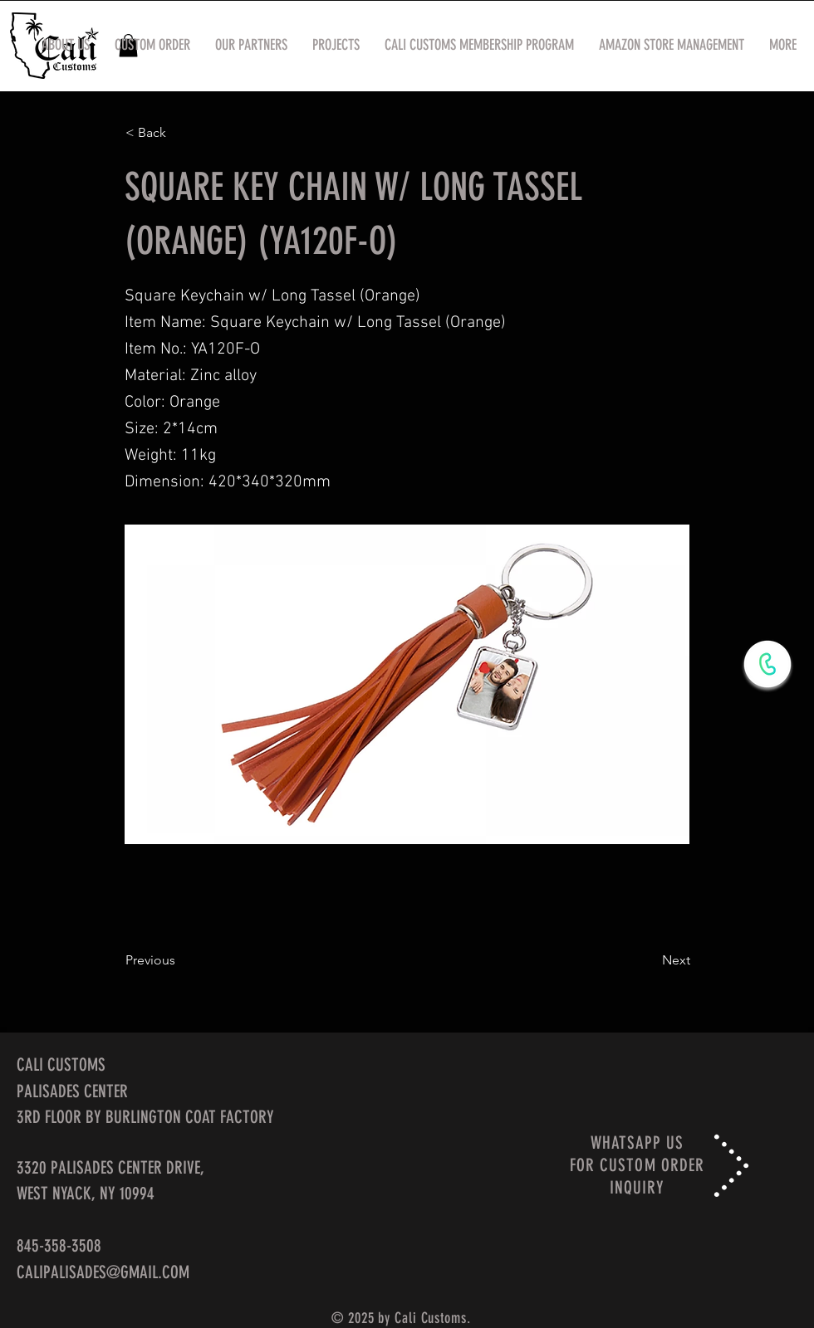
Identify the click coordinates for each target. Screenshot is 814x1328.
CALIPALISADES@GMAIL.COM (103, 1272)
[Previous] (180, 960)
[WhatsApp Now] (767, 664)
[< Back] (180, 132)
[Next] (648, 960)
